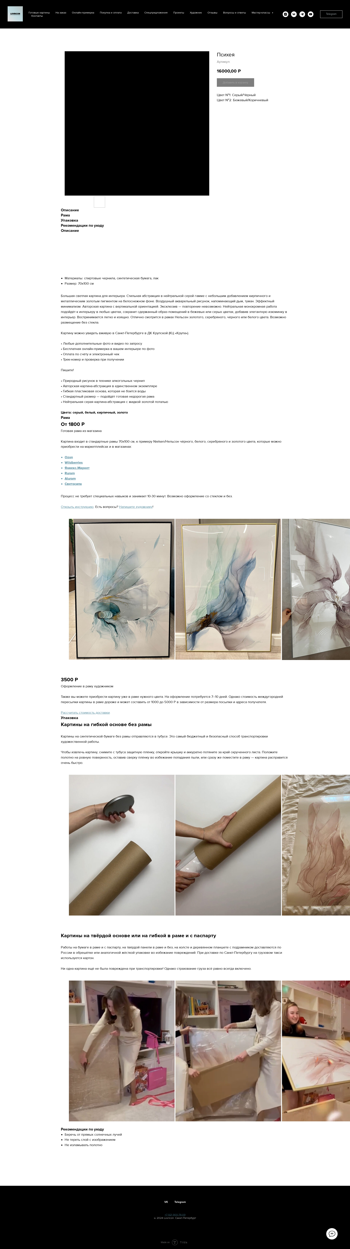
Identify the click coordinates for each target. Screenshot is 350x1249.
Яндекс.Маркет (77, 468)
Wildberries (74, 462)
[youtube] (310, 14)
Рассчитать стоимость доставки (85, 713)
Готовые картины (39, 12)
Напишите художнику (136, 507)
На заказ (61, 12)
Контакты (37, 15)
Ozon (69, 457)
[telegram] (302, 14)
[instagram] (285, 14)
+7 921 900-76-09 (175, 1214)
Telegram (180, 1202)
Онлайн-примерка (83, 12)
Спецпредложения (156, 12)
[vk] (294, 14)
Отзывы (212, 12)
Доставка (133, 12)
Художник (196, 12)
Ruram (70, 473)
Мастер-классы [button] (261, 12)
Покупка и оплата (111, 12)
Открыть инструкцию (77, 507)
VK (166, 1202)
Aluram (70, 478)
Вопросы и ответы (234, 12)
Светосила (73, 484)
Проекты (178, 12)
